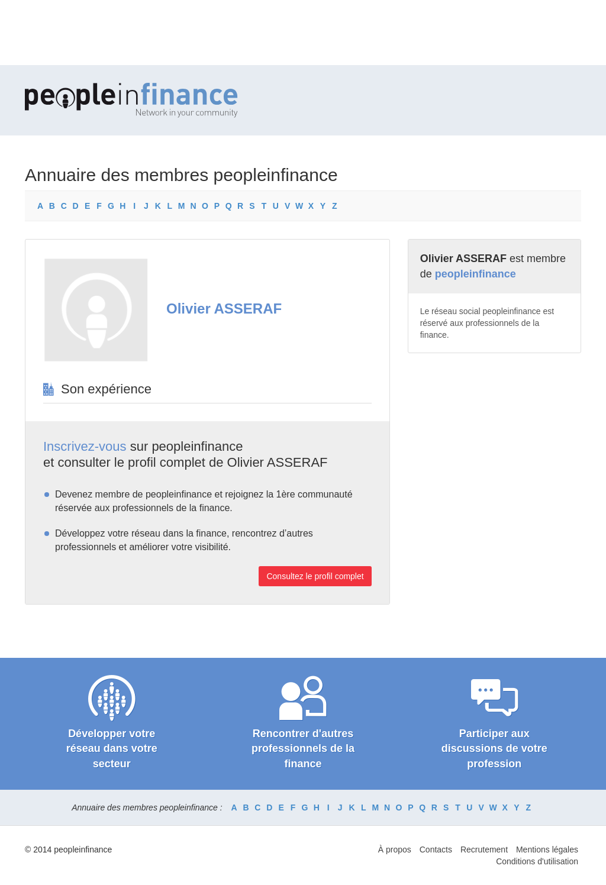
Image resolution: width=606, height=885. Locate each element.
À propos (394, 849)
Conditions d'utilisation (537, 861)
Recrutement (484, 849)
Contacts (436, 849)
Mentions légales (547, 849)
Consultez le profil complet (314, 576)
